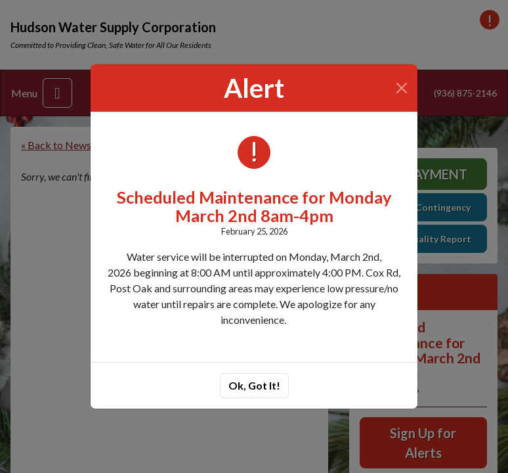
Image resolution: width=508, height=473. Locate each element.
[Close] (402, 88)
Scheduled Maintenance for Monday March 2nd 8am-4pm (254, 206)
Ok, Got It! (254, 385)
